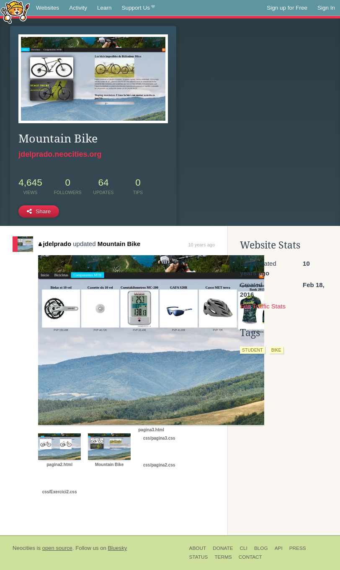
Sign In (326, 8)
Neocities (24, 548)
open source (57, 548)
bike (276, 349)
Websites (47, 8)
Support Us (138, 8)
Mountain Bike (119, 243)
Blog (261, 548)
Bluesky (117, 548)
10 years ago (201, 244)
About (197, 548)
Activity (78, 8)
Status (198, 557)
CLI (243, 548)
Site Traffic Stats (263, 306)
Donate (223, 548)
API (279, 548)
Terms (223, 557)
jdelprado (55, 243)
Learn (104, 8)
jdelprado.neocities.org (59, 154)
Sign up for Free (287, 8)
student (252, 349)
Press (297, 548)
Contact (250, 557)
